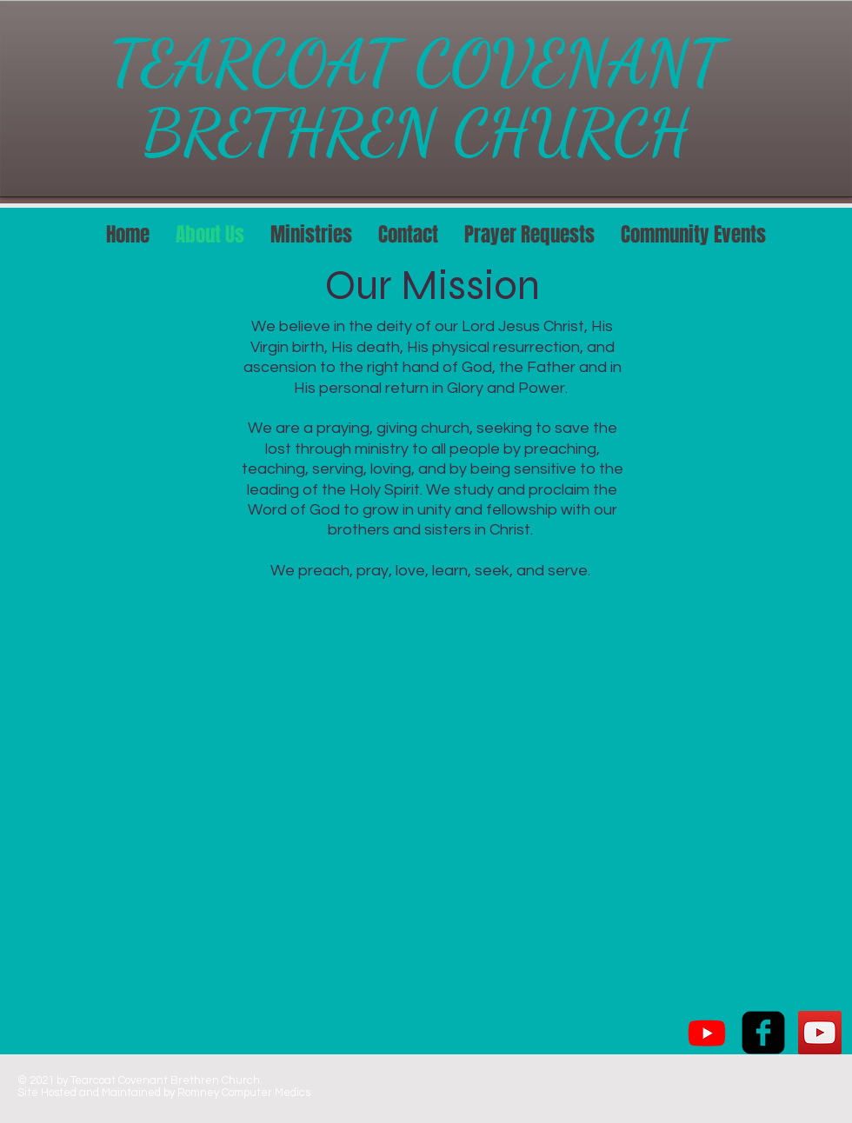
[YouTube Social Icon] (820, 1032)
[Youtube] (707, 1032)
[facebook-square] (763, 1032)
